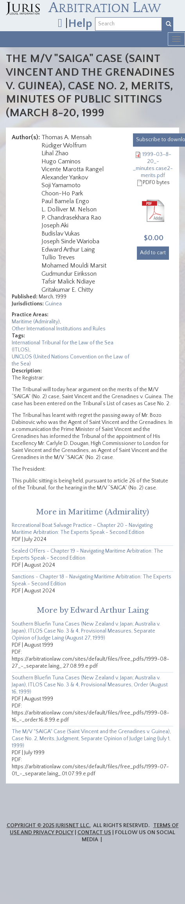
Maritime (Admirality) (36, 322)
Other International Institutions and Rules (59, 329)
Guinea (53, 304)
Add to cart (153, 253)
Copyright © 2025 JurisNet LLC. (49, 825)
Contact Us (94, 833)
